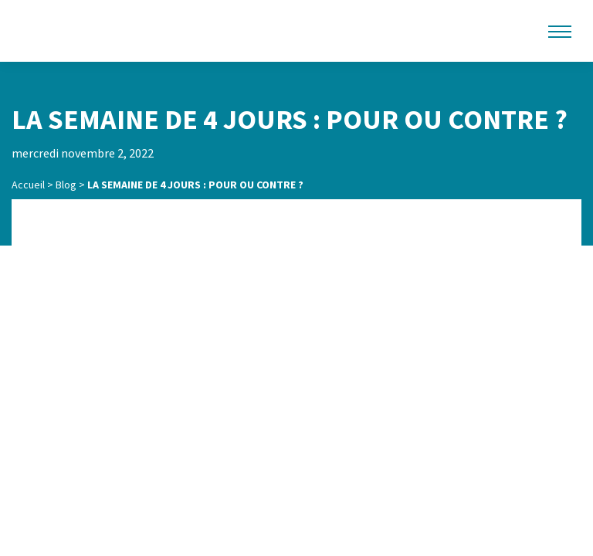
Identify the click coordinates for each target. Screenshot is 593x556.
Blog (66, 185)
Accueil (28, 185)
